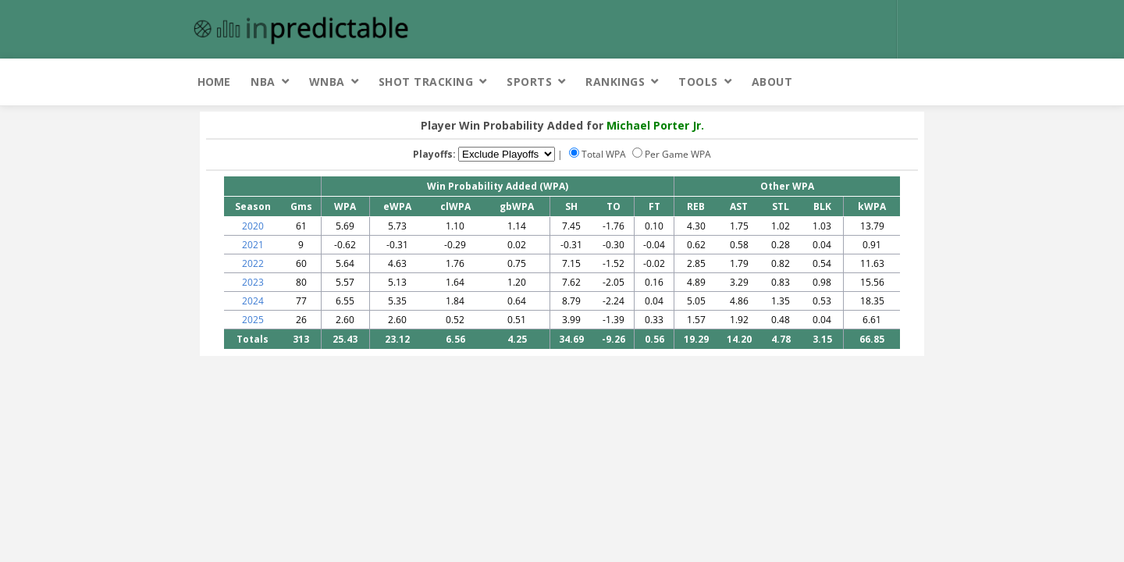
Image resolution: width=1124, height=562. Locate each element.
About (772, 81)
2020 (253, 226)
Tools (698, 81)
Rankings (615, 81)
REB (696, 206)
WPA (345, 206)
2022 (253, 263)
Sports (529, 81)
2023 (253, 282)
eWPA (397, 206)
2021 (253, 244)
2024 (253, 301)
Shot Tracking (426, 81)
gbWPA (517, 206)
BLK (822, 206)
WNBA (327, 81)
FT (654, 206)
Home (213, 81)
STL (780, 206)
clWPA (455, 206)
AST (739, 206)
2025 (253, 319)
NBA (263, 81)
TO (613, 206)
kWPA (872, 206)
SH (571, 206)
